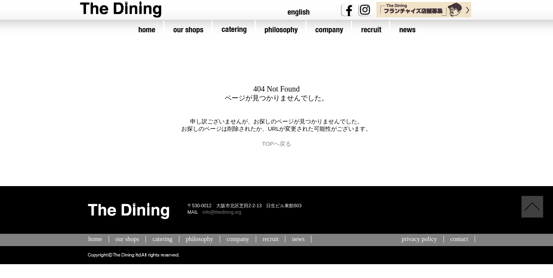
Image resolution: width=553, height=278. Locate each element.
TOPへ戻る (276, 143)
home (95, 239)
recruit (271, 239)
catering (162, 239)
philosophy (199, 239)
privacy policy (419, 239)
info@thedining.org (222, 212)
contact (459, 239)
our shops (127, 239)
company (238, 239)
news (298, 239)
